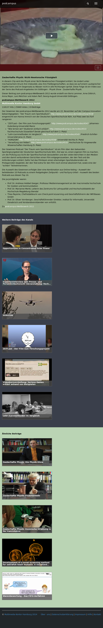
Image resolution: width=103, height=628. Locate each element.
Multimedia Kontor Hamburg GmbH (21, 103)
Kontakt (97, 614)
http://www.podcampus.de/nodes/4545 (61, 134)
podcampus (9, 3)
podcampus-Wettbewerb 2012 (19, 206)
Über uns (45, 614)
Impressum (80, 614)
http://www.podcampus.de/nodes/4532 (49, 142)
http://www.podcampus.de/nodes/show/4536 (72, 114)
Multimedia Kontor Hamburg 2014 (20, 614)
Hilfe (89, 614)
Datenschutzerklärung (62, 614)
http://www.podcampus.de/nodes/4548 (37, 140)
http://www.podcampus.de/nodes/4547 (70, 123)
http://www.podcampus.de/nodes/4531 (68, 129)
